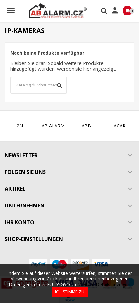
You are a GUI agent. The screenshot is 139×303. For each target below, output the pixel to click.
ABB (86, 126)
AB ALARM (53, 126)
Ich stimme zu (69, 292)
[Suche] (38, 85)
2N (20, 126)
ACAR (119, 126)
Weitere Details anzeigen (104, 284)
